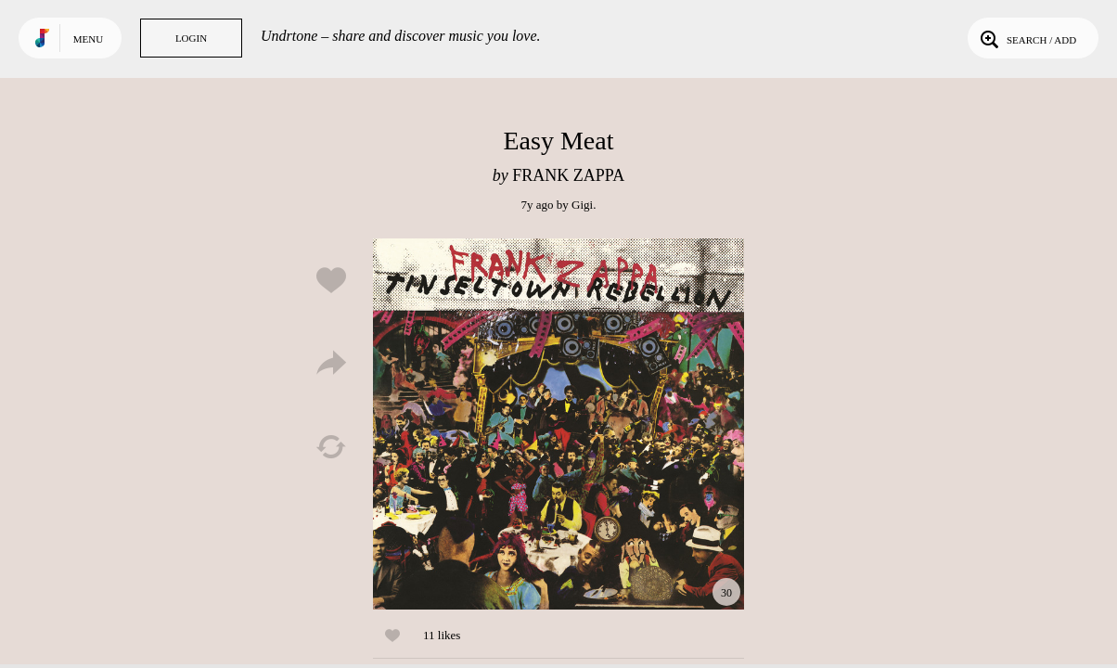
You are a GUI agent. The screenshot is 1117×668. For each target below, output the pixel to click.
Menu (88, 39)
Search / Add (1026, 38)
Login (191, 38)
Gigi (582, 205)
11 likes (441, 635)
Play (558, 424)
